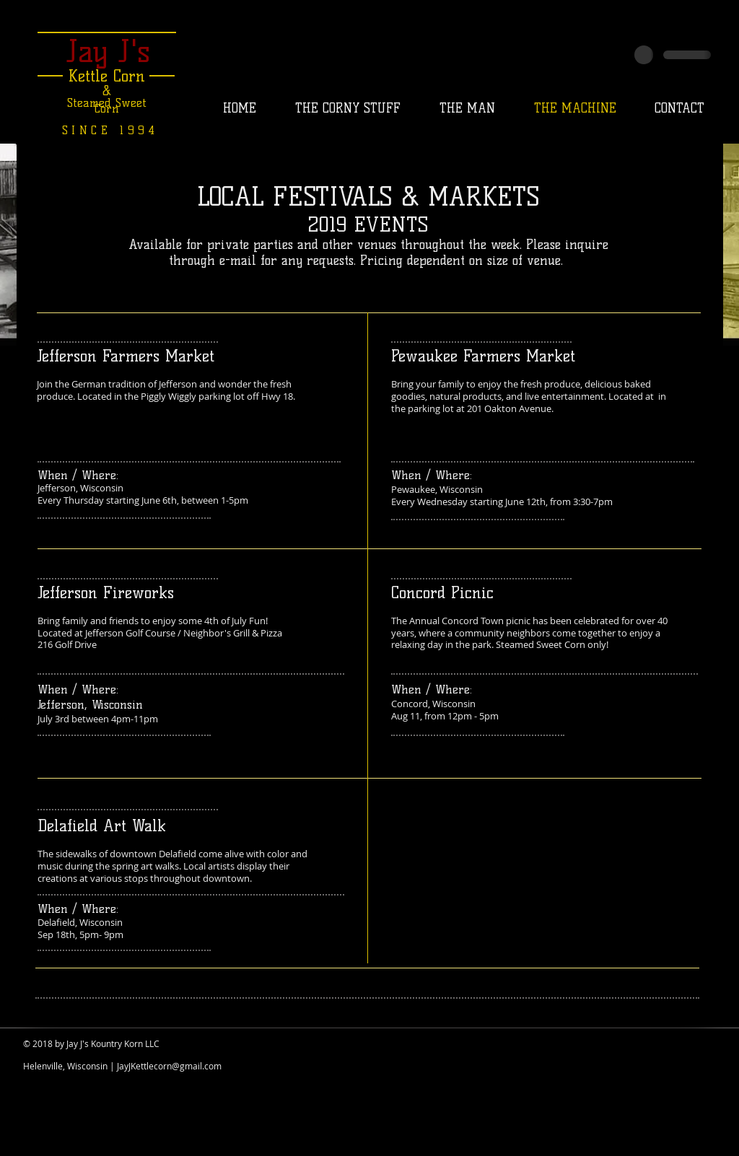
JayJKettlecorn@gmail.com (169, 1066)
